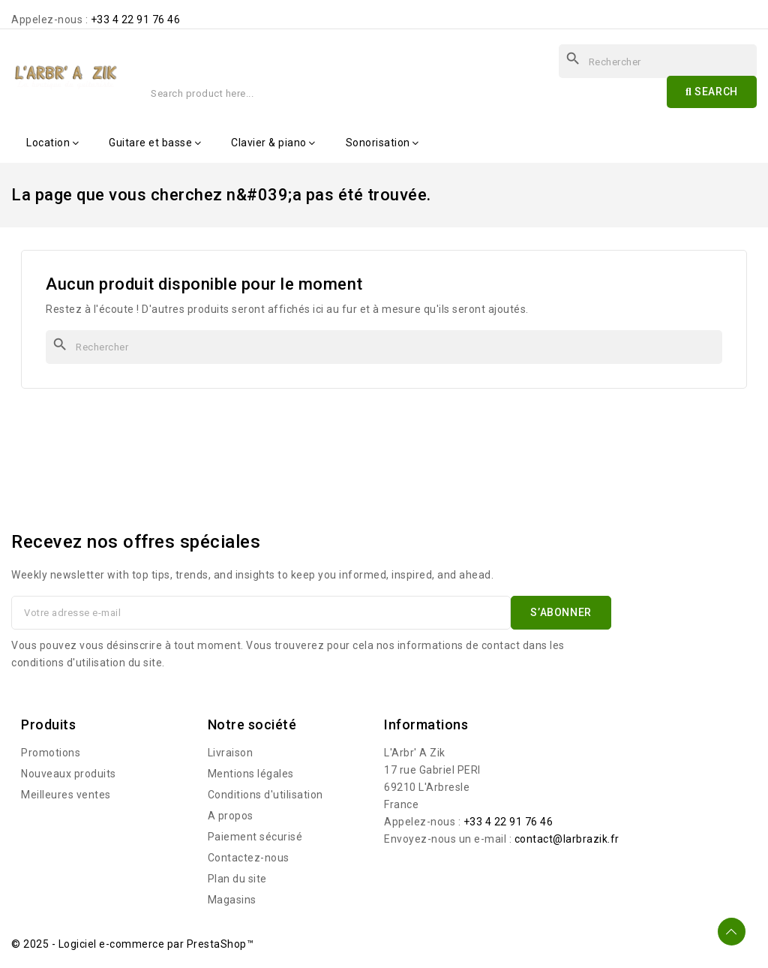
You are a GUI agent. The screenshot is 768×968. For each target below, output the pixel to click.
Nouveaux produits (68, 774)
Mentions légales (251, 774)
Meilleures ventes (66, 795)
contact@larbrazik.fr (567, 839)
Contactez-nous (249, 858)
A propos (231, 816)
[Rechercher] (384, 347)
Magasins (232, 900)
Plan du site (237, 879)
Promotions (50, 753)
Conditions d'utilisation (265, 795)
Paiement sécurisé (255, 837)
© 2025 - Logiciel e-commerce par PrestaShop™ (132, 944)
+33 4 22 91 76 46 (136, 20)
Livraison (231, 753)
